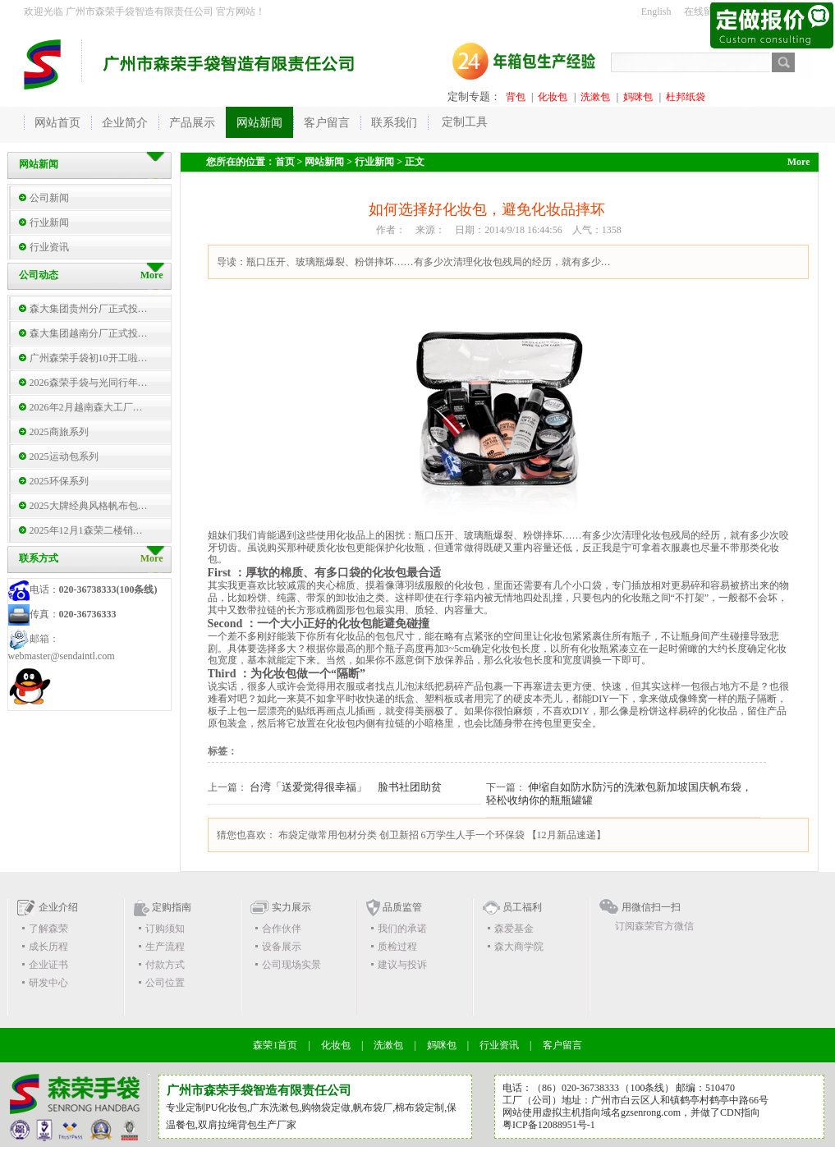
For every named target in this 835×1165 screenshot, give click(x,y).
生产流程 (165, 946)
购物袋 (316, 1107)
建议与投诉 (402, 964)
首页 (285, 161)
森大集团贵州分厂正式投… (89, 308)
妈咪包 (638, 97)
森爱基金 (514, 928)
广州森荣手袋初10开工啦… (89, 358)
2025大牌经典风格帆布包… (89, 505)
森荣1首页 (275, 1045)
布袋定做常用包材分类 (327, 835)
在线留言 (703, 11)
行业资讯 (49, 247)
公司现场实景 (291, 964)
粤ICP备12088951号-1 (548, 1125)
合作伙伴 (281, 928)
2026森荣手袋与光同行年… (89, 382)
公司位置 (165, 982)
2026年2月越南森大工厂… (86, 407)
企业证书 (48, 964)
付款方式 (165, 964)
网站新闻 (324, 161)
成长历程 (48, 946)
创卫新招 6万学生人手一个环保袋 (452, 835)
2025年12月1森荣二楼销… (86, 530)
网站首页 (57, 123)
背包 (515, 97)
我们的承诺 (402, 928)
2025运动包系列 (64, 456)
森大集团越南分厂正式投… (89, 333)
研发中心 (48, 982)
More (151, 558)
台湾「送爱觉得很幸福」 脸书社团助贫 (346, 787)
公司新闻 (49, 198)
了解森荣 (48, 928)
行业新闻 (49, 222)
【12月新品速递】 (566, 835)
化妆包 (552, 97)
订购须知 (165, 928)
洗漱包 (595, 97)
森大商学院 (519, 946)
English (656, 11)
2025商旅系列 (59, 432)
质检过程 (397, 946)
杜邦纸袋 (685, 97)
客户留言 (562, 1045)
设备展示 (281, 946)
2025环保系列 (59, 481)
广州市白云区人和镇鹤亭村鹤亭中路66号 (679, 1100)
